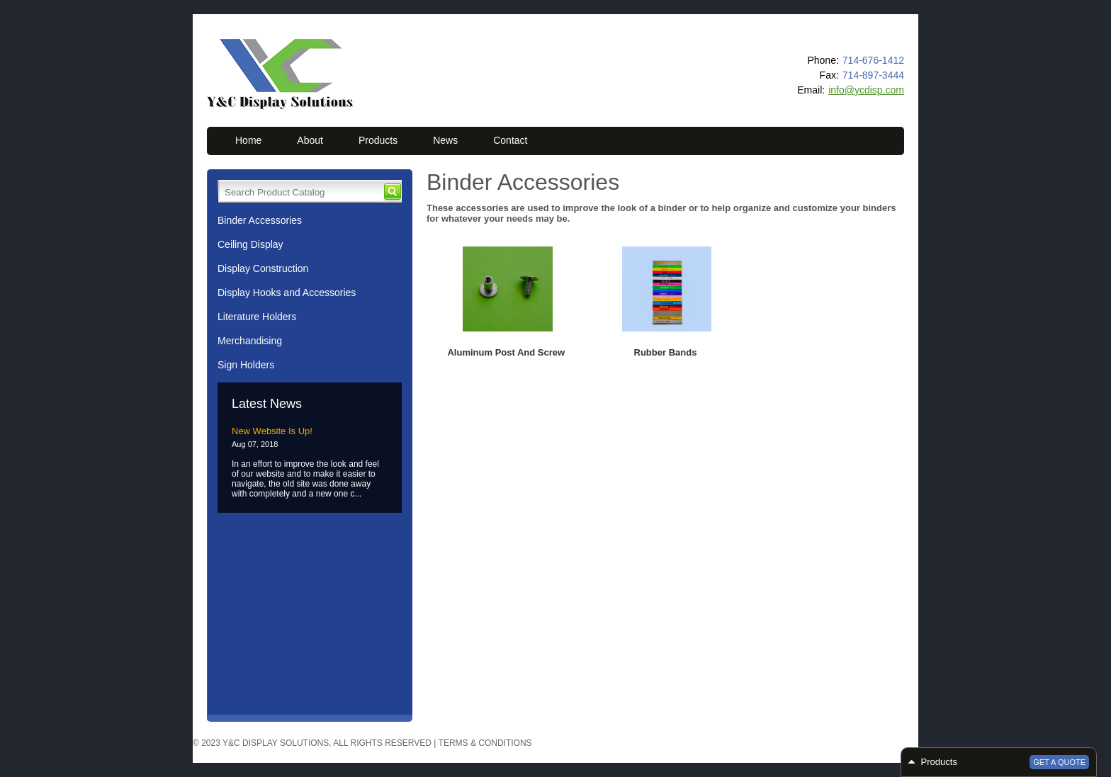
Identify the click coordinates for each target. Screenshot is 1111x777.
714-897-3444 (873, 75)
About (310, 140)
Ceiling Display (250, 244)
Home (248, 140)
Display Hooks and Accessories (287, 292)
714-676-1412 (873, 60)
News (445, 140)
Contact (510, 140)
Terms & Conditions (485, 743)
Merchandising (250, 340)
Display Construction (263, 268)
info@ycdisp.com (866, 90)
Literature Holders (257, 316)
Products (378, 140)
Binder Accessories (260, 220)
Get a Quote (1059, 762)
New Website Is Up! (272, 431)
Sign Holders (246, 364)
